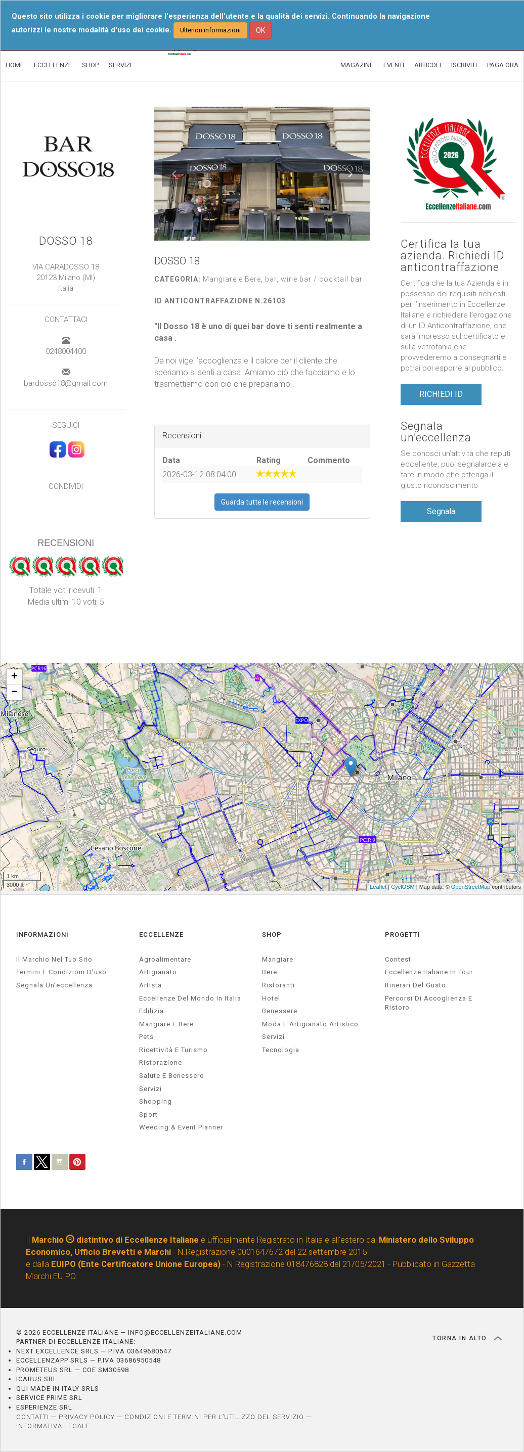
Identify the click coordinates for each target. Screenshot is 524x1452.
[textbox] (262, 355)
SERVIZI (120, 65)
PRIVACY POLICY (87, 1417)
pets (146, 1036)
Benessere (279, 1011)
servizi (150, 1089)
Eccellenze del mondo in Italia (190, 998)
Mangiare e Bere (166, 1024)
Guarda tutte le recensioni (262, 502)
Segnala (441, 511)
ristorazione (160, 1062)
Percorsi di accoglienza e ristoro (428, 1003)
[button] (174, 174)
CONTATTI (32, 1417)
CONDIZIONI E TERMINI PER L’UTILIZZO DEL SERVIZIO (214, 1417)
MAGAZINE (356, 65)
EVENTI (393, 65)
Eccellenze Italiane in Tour (429, 972)
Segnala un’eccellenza (436, 431)
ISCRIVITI (464, 65)
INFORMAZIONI (42, 934)
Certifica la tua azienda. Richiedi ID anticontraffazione (452, 255)
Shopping (155, 1101)
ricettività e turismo (173, 1050)
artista (150, 985)
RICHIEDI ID (441, 394)
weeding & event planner (181, 1127)
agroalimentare (165, 959)
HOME (15, 65)
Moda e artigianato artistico (310, 1024)
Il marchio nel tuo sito (54, 959)
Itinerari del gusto (415, 985)
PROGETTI (402, 934)
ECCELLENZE (53, 65)
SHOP (90, 65)
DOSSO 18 (66, 241)
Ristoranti (278, 985)
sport (148, 1114)
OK (260, 30)
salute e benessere (171, 1075)
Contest (398, 959)
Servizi (273, 1036)
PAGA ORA (502, 65)
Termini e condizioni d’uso (61, 972)
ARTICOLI (427, 65)
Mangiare (277, 959)
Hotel (271, 998)
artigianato (158, 972)
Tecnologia (280, 1050)
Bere (269, 972)
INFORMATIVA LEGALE (53, 1426)
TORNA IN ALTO (467, 1338)
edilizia (151, 1011)
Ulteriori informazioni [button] (210, 30)
